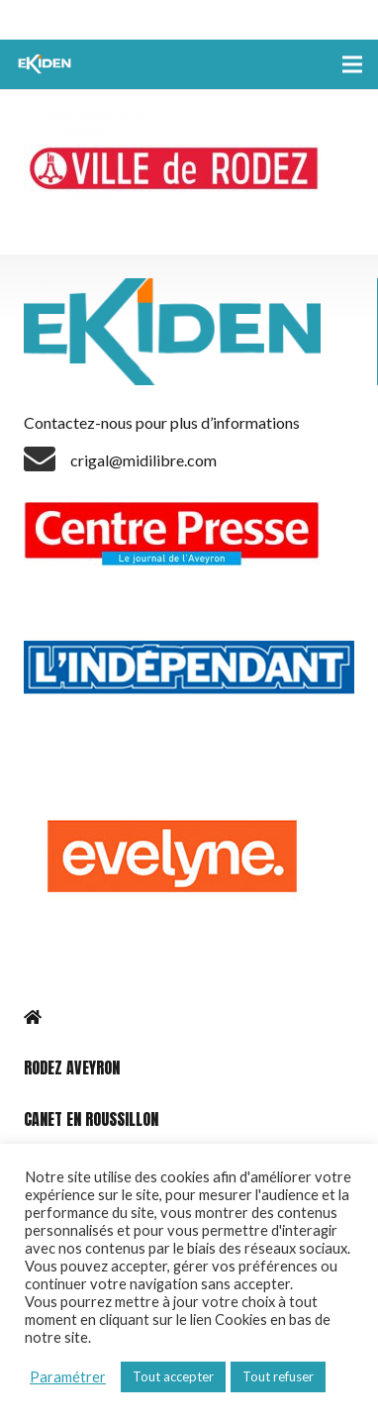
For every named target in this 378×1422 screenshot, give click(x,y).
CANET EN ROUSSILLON (91, 1119)
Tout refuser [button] (278, 1376)
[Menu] (352, 64)
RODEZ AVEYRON (72, 1067)
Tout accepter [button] (173, 1376)
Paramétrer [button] (68, 1377)
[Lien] (46, 64)
